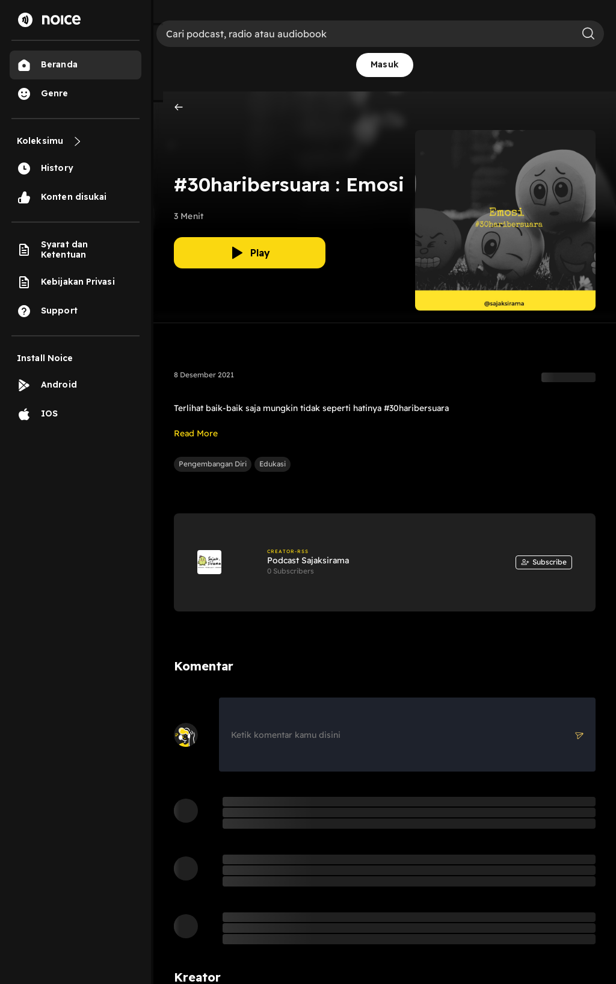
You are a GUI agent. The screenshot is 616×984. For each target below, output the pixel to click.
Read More (196, 433)
